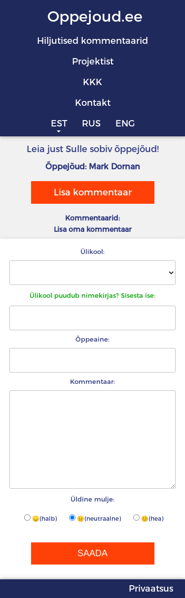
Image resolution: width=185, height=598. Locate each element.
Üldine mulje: (92, 499)
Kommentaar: (92, 381)
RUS (91, 123)
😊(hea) (148, 518)
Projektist (92, 61)
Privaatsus (151, 588)
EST (59, 123)
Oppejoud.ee (95, 16)
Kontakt (93, 102)
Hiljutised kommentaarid (92, 40)
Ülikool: (92, 251)
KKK (92, 82)
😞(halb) (40, 518)
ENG (125, 123)
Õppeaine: (92, 339)
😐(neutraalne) (95, 518)
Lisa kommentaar (93, 192)
